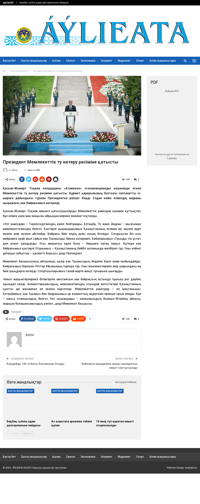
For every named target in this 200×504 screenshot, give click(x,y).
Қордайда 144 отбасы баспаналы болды (35, 363)
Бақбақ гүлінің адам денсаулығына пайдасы (44, 2)
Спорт (140, 60)
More (152, 60)
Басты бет (9, 60)
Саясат (70, 60)
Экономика (88, 60)
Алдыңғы (14, 433)
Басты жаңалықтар (34, 60)
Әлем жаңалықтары (162, 456)
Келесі (27, 433)
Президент (17, 311)
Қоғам (56, 60)
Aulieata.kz (191, 467)
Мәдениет (124, 60)
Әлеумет (106, 60)
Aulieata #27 (172, 91)
